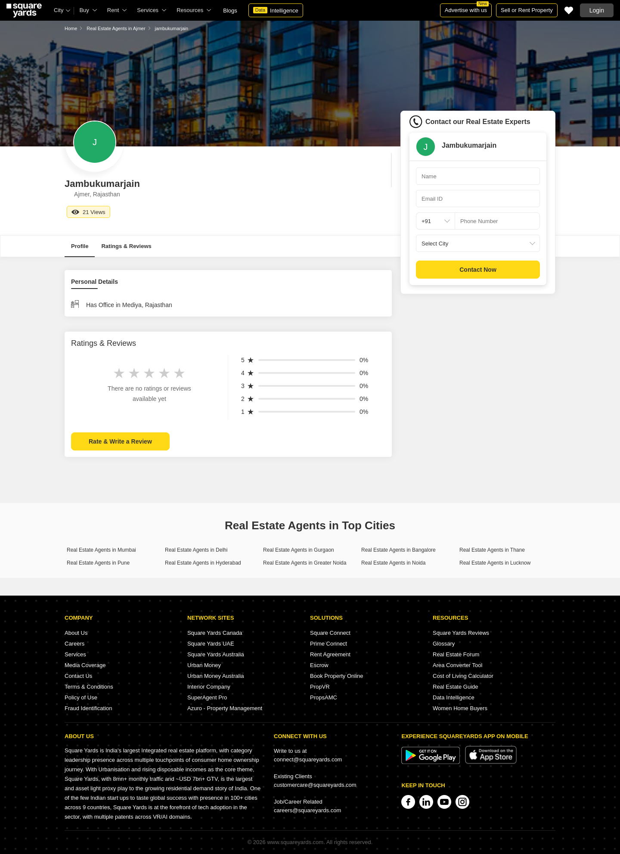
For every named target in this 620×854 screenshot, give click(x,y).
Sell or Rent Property (527, 10)
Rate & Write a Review (120, 441)
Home (71, 28)
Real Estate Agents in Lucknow (494, 563)
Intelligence (275, 10)
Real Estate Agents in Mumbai (101, 550)
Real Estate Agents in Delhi (196, 550)
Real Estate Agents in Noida (393, 563)
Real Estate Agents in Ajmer (116, 28)
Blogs (230, 10)
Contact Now (477, 269)
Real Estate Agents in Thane (492, 550)
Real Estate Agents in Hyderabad (203, 563)
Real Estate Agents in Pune (98, 563)
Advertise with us (467, 8)
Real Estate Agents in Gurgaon (298, 550)
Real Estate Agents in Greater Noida (304, 563)
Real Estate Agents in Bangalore (398, 550)
